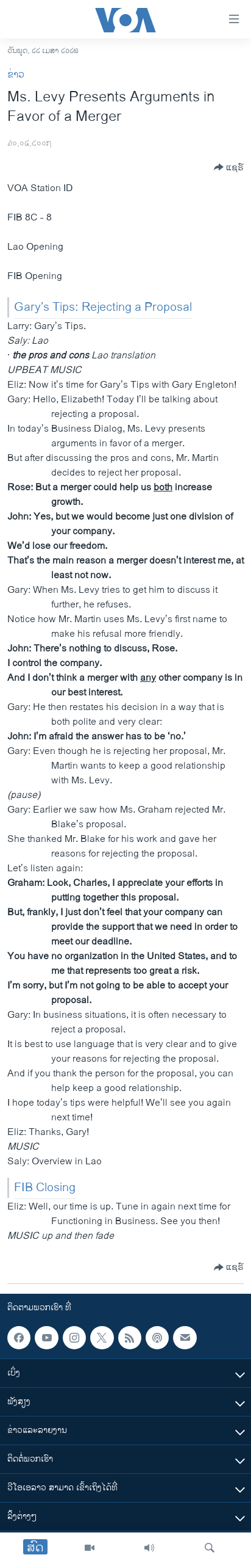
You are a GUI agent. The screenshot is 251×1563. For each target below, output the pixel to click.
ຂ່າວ (15, 75)
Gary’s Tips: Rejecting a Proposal (103, 307)
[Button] (229, 167)
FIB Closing (45, 1188)
